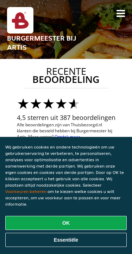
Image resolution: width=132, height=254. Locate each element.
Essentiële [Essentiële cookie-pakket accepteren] (66, 240)
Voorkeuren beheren (25, 191)
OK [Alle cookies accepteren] (66, 223)
